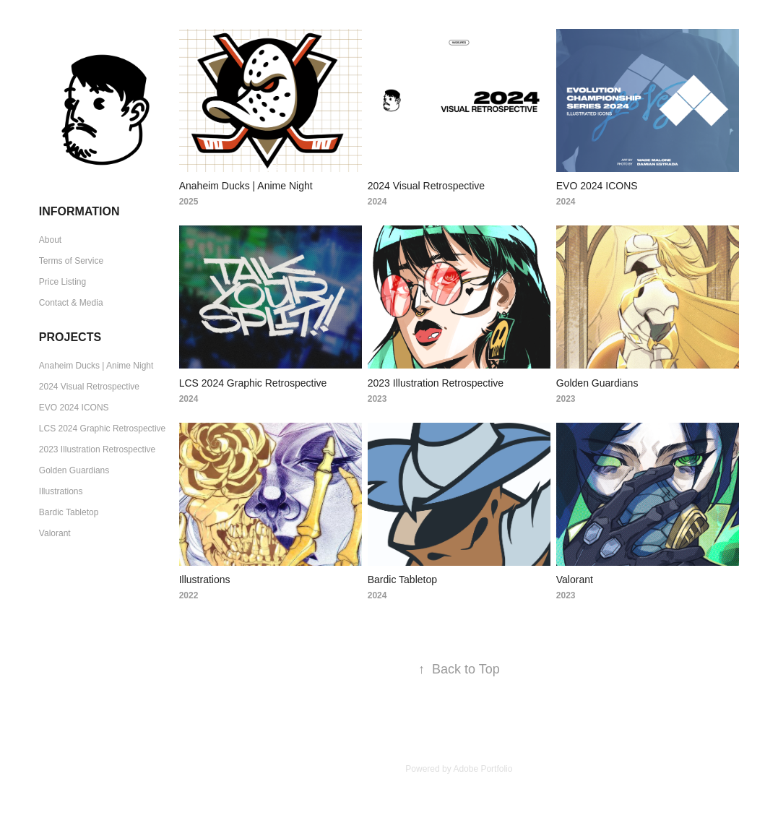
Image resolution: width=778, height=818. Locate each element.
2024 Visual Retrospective (89, 387)
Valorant (55, 533)
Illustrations (61, 491)
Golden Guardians (74, 470)
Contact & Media (71, 303)
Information (79, 211)
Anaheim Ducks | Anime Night (96, 366)
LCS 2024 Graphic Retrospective (102, 428)
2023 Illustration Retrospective (97, 449)
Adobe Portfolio (482, 769)
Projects (70, 337)
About (50, 240)
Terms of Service (71, 261)
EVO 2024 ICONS (74, 407)
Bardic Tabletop (69, 512)
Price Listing (62, 282)
